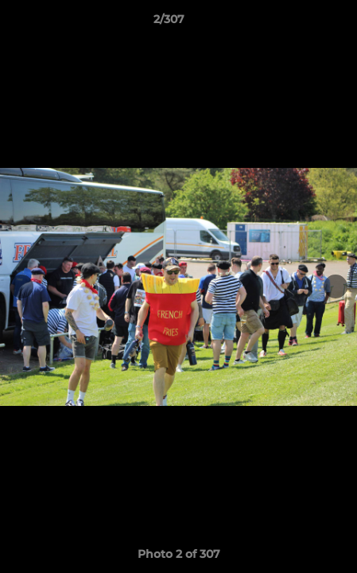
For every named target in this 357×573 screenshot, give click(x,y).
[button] (299, 23)
